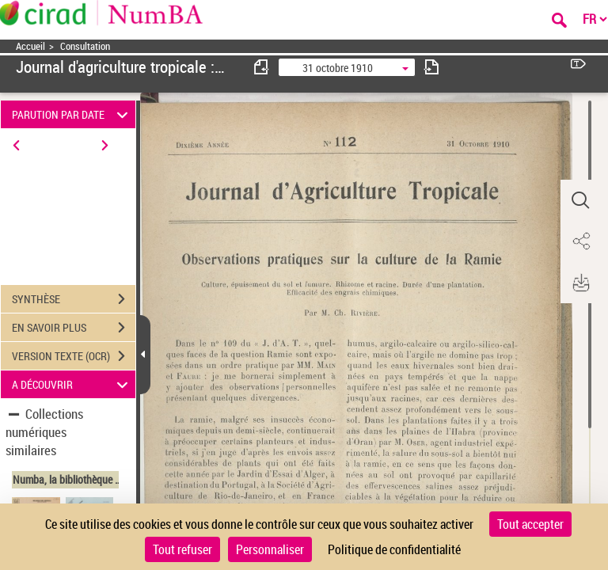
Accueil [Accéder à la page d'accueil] (30, 46)
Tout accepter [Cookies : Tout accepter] (530, 524)
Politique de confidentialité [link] (394, 549)
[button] (580, 200)
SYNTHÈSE (73, 299)
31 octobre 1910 (337, 67)
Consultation (85, 46)
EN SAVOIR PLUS (73, 328)
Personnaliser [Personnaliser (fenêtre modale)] (270, 549)
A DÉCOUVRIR (72, 384)
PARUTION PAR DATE (72, 114)
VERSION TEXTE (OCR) (73, 356)
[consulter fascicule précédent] (262, 67)
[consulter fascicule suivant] (431, 67)
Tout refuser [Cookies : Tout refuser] (182, 549)
